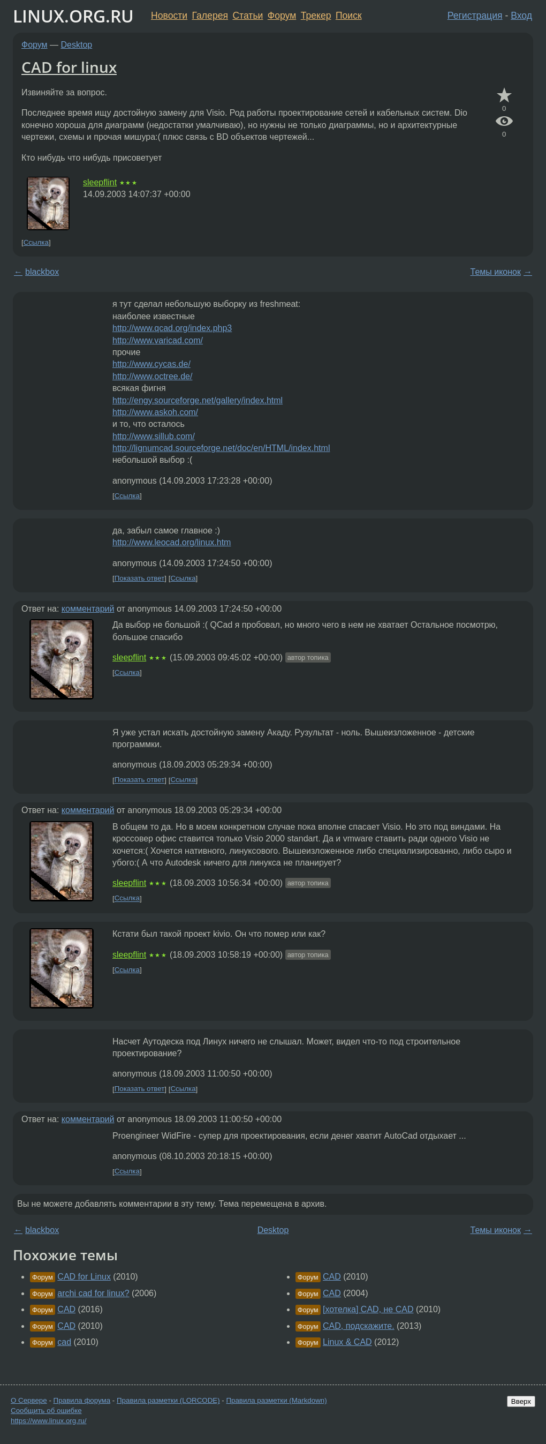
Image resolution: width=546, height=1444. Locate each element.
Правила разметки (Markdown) (276, 1400)
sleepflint (100, 182)
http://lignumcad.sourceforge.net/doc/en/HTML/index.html (221, 448)
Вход (521, 15)
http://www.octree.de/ (152, 376)
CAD (66, 1309)
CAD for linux (69, 67)
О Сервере (29, 1400)
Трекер (316, 15)
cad (64, 1342)
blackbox (42, 271)
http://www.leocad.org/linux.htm (171, 542)
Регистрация (475, 15)
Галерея (210, 15)
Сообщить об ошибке (46, 1411)
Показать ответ (140, 578)
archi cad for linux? (93, 1293)
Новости (169, 15)
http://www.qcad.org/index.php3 (172, 328)
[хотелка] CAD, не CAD (368, 1309)
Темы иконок (496, 271)
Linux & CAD (347, 1342)
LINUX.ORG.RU (73, 15)
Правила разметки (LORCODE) (168, 1400)
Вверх (521, 1401)
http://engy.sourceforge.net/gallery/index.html (197, 400)
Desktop (77, 44)
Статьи (247, 15)
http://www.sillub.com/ (153, 436)
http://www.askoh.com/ (155, 412)
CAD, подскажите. (359, 1325)
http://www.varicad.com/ (157, 340)
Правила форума (82, 1400)
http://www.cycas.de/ (151, 363)
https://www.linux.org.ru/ (48, 1421)
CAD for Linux (84, 1276)
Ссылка (36, 242)
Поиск (349, 15)
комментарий (88, 608)
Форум (282, 15)
